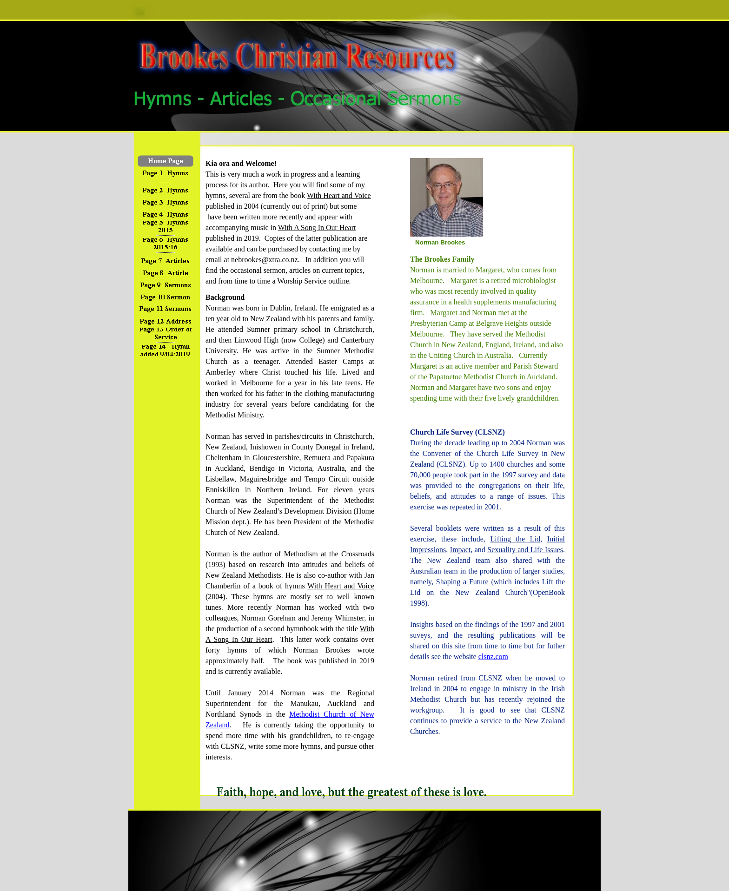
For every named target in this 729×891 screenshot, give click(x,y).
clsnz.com (493, 656)
